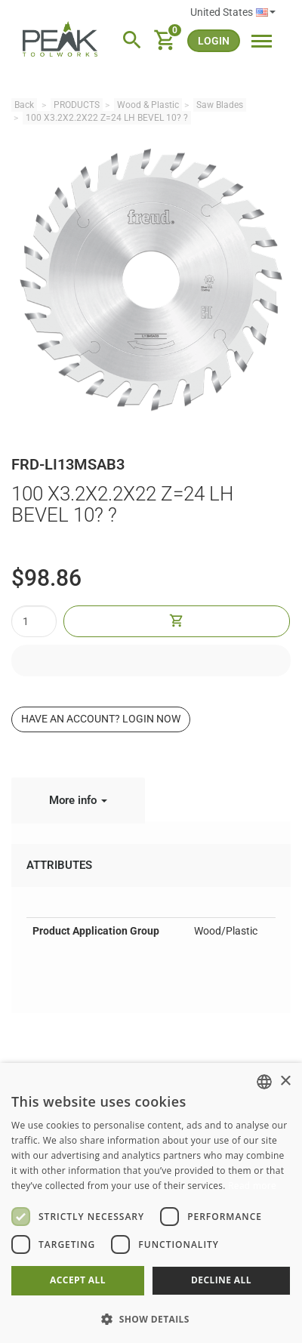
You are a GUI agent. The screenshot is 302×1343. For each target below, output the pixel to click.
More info (78, 800)
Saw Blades (219, 105)
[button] (151, 1318)
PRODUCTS (77, 105)
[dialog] (151, 1203)
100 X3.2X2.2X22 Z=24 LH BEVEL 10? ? (107, 117)
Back (24, 105)
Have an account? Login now (100, 719)
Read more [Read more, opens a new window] (252, 1185)
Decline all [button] (221, 1280)
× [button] (285, 1081)
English (266, 12)
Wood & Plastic (148, 105)
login (214, 41)
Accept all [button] (78, 1280)
